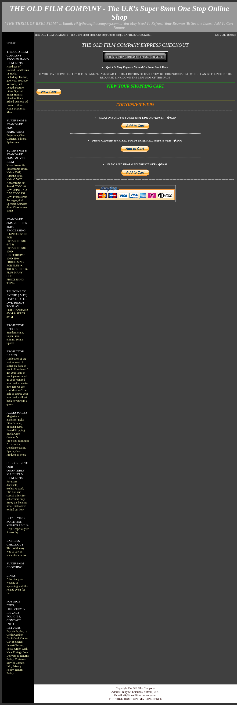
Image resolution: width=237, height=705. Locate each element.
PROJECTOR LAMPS (15, 353)
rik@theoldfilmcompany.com (139, 695)
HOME (11, 43)
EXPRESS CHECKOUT (15, 542)
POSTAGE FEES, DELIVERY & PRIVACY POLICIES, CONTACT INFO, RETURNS (16, 614)
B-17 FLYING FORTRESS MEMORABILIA (18, 521)
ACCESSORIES (17, 412)
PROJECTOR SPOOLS (15, 327)
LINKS (11, 575)
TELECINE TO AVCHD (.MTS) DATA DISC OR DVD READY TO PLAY (17, 299)
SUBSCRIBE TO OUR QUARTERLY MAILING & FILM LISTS (17, 470)
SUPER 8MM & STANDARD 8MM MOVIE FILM (17, 156)
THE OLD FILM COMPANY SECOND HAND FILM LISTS (18, 57)
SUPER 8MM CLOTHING (15, 565)
